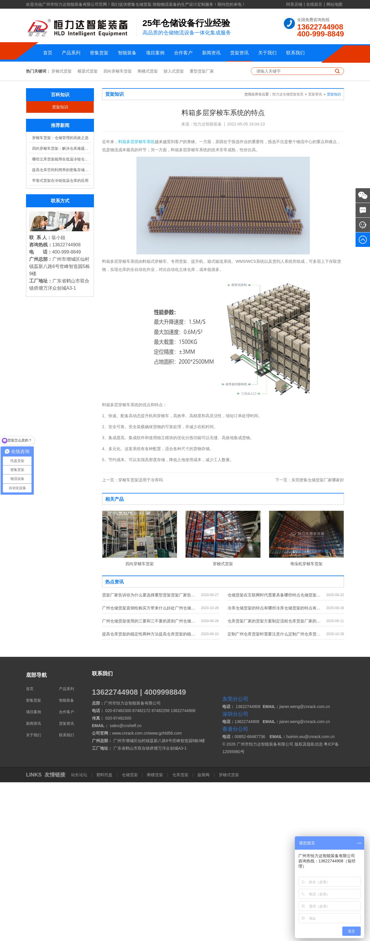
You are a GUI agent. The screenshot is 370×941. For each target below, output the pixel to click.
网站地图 (334, 4)
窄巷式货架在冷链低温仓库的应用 (60, 339)
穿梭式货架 (61, 230)
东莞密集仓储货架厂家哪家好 (309, 638)
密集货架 (99, 52)
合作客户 (183, 52)
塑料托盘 (104, 933)
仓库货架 (180, 933)
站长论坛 (79, 933)
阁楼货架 (155, 933)
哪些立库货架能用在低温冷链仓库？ (61, 318)
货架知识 (60, 266)
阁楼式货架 (148, 230)
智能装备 (127, 52)
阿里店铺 (294, 4)
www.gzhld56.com (165, 892)
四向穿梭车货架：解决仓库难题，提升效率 (61, 307)
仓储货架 (130, 933)
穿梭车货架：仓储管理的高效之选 (60, 297)
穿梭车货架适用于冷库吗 (132, 638)
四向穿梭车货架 (117, 230)
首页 (47, 52)
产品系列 (71, 52)
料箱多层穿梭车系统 (136, 300)
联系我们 (295, 52)
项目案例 (155, 52)
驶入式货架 (174, 230)
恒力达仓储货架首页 (288, 253)
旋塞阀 (203, 933)
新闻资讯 (211, 52)
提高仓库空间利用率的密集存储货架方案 (61, 329)
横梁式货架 (87, 230)
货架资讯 (239, 52)
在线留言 (314, 4)
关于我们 (267, 52)
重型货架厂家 (202, 230)
